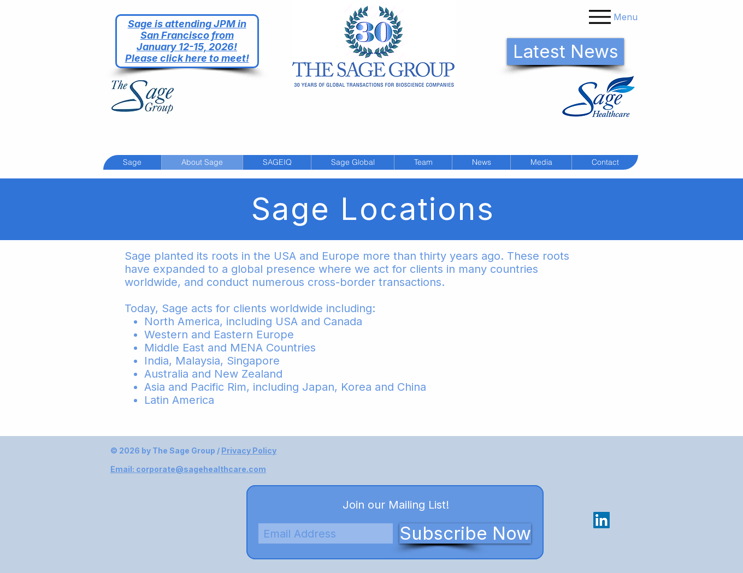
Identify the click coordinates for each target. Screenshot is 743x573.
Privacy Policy (248, 450)
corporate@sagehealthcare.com (201, 469)
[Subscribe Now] (465, 533)
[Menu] (612, 16)
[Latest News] (565, 51)
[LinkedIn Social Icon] (601, 520)
